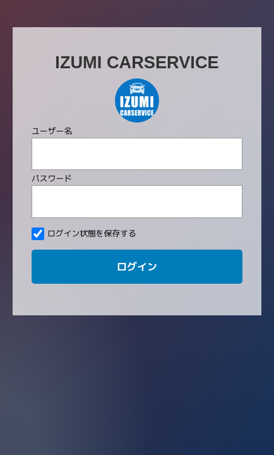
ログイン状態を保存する (84, 234)
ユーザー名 (52, 130)
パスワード (52, 178)
